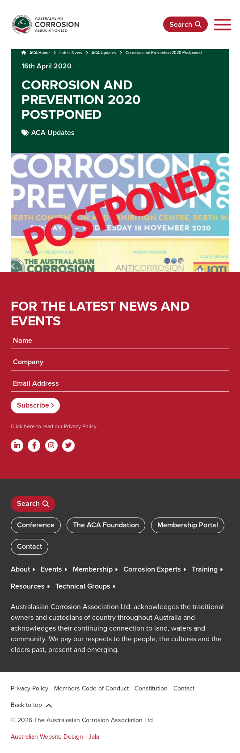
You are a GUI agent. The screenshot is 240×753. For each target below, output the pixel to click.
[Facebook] (34, 445)
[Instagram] (51, 445)
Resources (28, 586)
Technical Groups (82, 586)
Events (51, 569)
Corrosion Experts (152, 569)
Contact (29, 546)
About (20, 569)
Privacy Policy (80, 426)
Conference (36, 525)
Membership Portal (187, 525)
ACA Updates (104, 52)
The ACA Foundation (106, 525)
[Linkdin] (17, 445)
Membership (93, 569)
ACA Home (35, 52)
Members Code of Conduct (91, 688)
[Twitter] (68, 445)
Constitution (151, 688)
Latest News (70, 52)
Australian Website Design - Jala (55, 736)
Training (205, 569)
